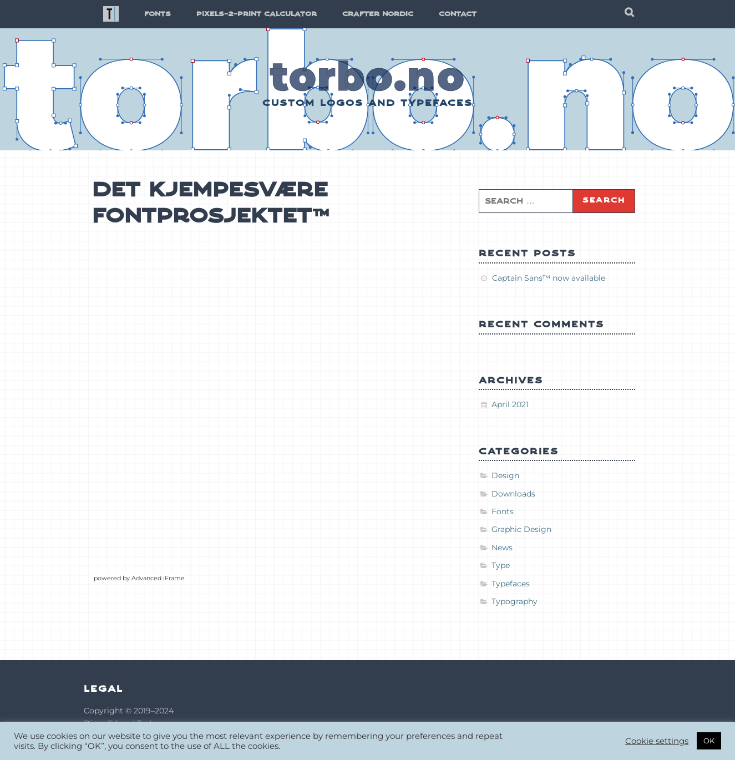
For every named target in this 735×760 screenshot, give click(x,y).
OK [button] (708, 740)
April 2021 (510, 404)
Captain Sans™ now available (548, 278)
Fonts (502, 511)
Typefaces (510, 584)
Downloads (513, 494)
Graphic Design (521, 529)
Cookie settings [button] (656, 741)
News (502, 548)
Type (500, 565)
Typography (514, 601)
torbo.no (367, 76)
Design (505, 475)
